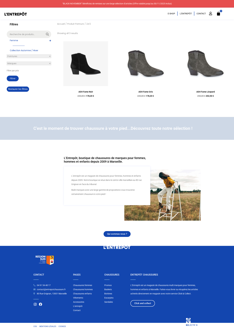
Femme (14, 40)
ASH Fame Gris (145, 92)
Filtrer (13, 78)
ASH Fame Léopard (205, 92)
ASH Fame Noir (85, 92)
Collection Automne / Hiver (24, 50)
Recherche (47, 34)
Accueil (61, 23)
